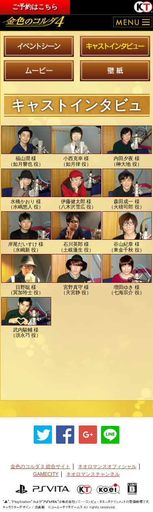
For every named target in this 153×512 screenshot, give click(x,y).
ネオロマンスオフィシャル (107, 466)
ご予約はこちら (35, 6)
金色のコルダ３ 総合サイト (40, 466)
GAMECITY (46, 474)
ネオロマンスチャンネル (93, 474)
